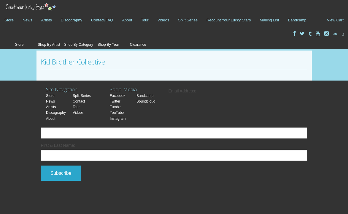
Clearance (138, 45)
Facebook (117, 96)
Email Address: (182, 91)
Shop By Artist (49, 45)
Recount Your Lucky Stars (228, 20)
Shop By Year (108, 45)
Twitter (115, 101)
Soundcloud (145, 101)
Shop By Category (78, 45)
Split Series (188, 20)
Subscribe (60, 173)
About (127, 20)
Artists (46, 20)
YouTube (117, 113)
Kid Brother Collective (73, 62)
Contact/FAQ (102, 20)
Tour (144, 20)
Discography (71, 20)
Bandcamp (297, 20)
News (27, 20)
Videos (163, 20)
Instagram (117, 119)
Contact (79, 101)
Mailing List (269, 20)
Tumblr (115, 107)
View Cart (335, 20)
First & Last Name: (58, 145)
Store (9, 20)
